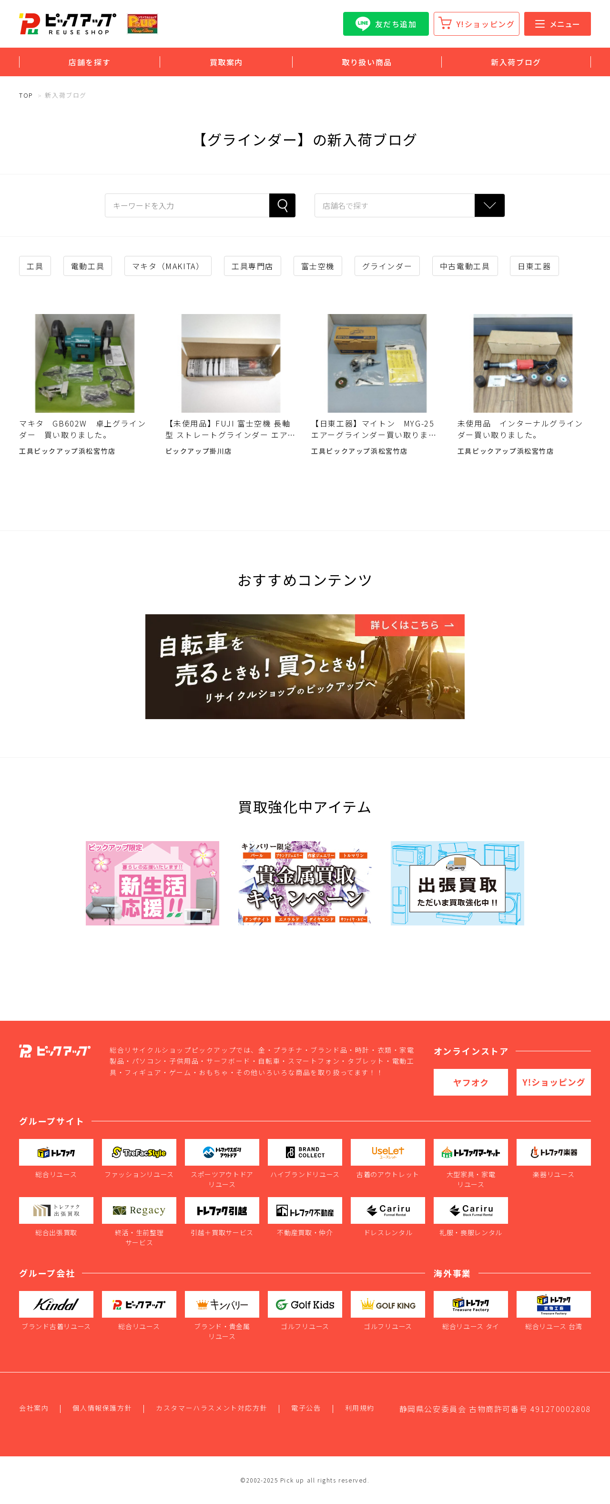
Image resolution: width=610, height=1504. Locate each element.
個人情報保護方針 (102, 1408)
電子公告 (306, 1408)
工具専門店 (253, 266)
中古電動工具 (465, 266)
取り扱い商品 (367, 62)
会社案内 (34, 1408)
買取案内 (226, 62)
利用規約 (360, 1408)
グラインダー (387, 266)
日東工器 (534, 266)
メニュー (557, 24)
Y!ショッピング (486, 24)
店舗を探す (90, 62)
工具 (35, 266)
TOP (26, 95)
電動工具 (87, 266)
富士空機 (318, 266)
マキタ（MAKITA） (168, 266)
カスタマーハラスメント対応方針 (211, 1408)
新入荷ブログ (516, 62)
